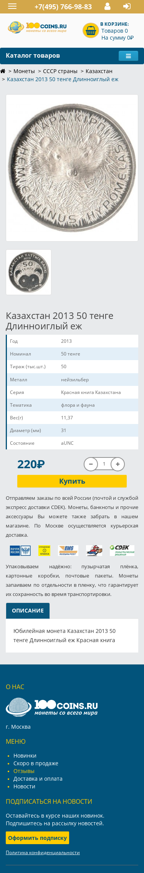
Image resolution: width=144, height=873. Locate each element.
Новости (24, 786)
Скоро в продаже (35, 763)
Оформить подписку (37, 837)
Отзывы (24, 771)
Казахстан (99, 71)
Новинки (24, 755)
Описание (28, 610)
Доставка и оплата (38, 778)
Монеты (24, 71)
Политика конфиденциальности (43, 852)
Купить (72, 481)
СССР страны (60, 71)
